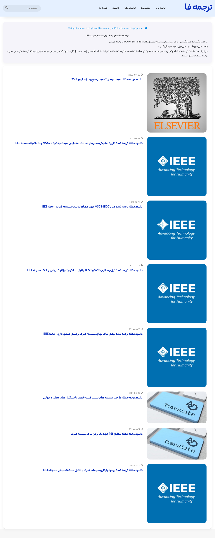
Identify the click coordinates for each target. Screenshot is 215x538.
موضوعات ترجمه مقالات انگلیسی (124, 28)
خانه (144, 28)
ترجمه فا (161, 8)
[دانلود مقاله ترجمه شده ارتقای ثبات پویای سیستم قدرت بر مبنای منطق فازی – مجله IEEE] (177, 357)
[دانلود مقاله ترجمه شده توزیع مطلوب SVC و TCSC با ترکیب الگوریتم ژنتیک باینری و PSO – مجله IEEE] (177, 293)
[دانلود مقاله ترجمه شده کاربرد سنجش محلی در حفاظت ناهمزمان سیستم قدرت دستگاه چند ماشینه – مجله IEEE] (177, 166)
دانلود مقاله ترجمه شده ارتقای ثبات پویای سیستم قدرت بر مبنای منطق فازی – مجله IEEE (93, 334)
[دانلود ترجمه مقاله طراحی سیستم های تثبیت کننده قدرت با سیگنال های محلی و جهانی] (177, 407)
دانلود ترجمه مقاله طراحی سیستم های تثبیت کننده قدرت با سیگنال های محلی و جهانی (93, 398)
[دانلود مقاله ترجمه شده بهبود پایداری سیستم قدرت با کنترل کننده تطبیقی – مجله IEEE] (177, 493)
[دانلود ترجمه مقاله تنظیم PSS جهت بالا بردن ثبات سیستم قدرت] (177, 444)
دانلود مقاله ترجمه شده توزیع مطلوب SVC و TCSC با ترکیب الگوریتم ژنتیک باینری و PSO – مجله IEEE (85, 270)
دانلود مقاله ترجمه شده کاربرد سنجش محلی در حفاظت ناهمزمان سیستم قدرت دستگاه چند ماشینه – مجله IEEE (79, 143)
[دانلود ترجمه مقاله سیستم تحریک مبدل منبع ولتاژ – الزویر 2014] (177, 103)
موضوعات (145, 8)
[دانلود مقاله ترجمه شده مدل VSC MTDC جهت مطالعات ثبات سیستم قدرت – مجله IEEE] (177, 230)
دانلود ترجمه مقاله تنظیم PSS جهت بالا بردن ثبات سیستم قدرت (107, 434)
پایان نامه (103, 8)
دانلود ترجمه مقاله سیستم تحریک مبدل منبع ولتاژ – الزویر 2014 (107, 80)
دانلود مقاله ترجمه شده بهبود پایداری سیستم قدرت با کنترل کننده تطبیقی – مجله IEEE (93, 470)
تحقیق (115, 8)
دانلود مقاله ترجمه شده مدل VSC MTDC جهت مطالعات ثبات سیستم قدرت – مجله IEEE (92, 207)
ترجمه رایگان (130, 8)
